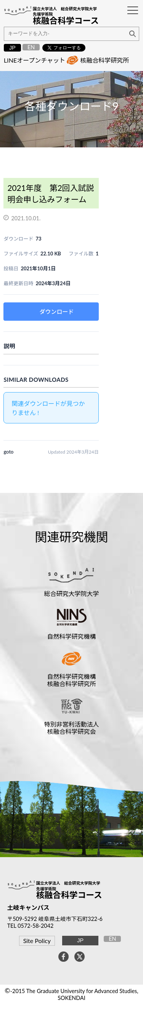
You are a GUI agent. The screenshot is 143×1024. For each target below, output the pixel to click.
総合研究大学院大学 (71, 593)
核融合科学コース (69, 895)
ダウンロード (57, 311)
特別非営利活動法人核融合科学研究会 (71, 727)
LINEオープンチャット (34, 60)
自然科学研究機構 (71, 636)
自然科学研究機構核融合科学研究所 (71, 680)
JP (12, 48)
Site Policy (37, 940)
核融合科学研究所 (104, 60)
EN (31, 47)
